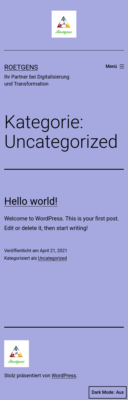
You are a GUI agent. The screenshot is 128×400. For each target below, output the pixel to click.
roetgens (21, 67)
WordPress (64, 375)
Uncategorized (52, 258)
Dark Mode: (108, 392)
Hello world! (31, 201)
